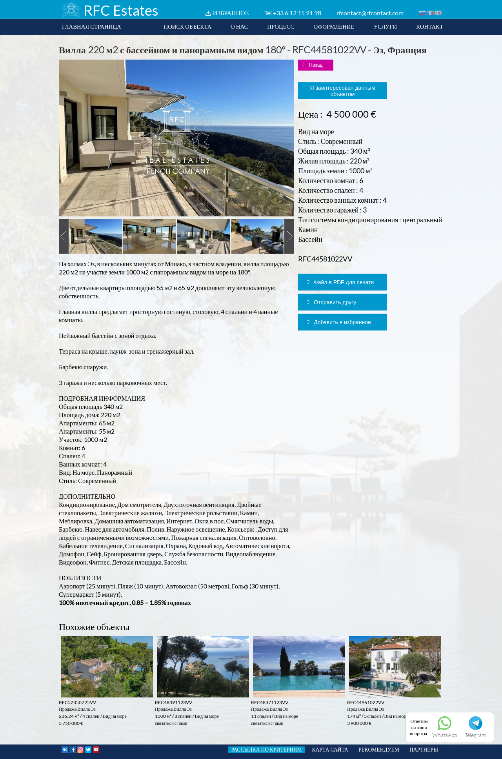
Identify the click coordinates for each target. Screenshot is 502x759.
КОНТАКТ (429, 26)
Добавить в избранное (342, 322)
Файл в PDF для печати (344, 282)
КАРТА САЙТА (330, 749)
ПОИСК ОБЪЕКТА (187, 26)
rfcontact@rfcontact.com (370, 12)
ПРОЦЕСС (280, 26)
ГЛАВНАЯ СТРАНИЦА (91, 26)
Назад (315, 65)
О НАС (239, 26)
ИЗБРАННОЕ (231, 12)
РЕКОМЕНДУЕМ (378, 749)
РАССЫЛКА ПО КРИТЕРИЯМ (266, 749)
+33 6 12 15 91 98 (297, 12)
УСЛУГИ (385, 26)
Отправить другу (335, 302)
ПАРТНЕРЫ (423, 749)
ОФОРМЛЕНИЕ (333, 26)
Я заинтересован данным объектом (342, 91)
